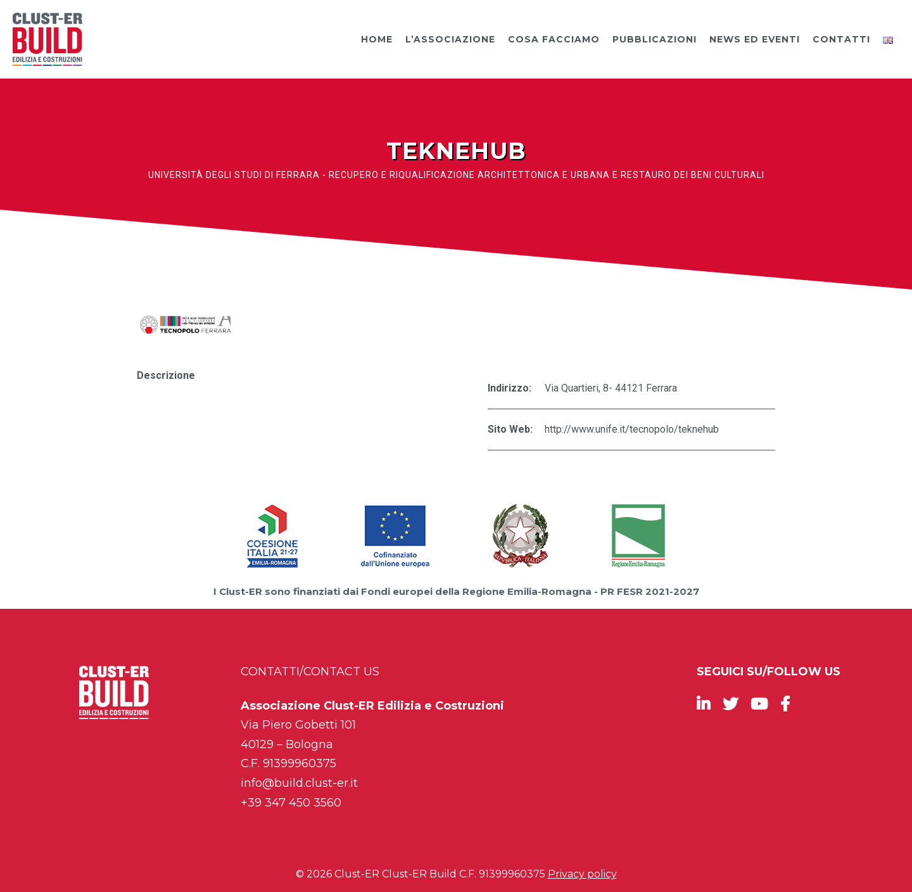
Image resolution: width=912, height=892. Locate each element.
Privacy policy (582, 874)
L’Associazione (450, 39)
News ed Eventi (754, 39)
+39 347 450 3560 (291, 803)
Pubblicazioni (654, 39)
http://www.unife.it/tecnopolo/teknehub (632, 429)
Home (377, 39)
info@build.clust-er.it (299, 783)
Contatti (841, 39)
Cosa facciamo (554, 39)
